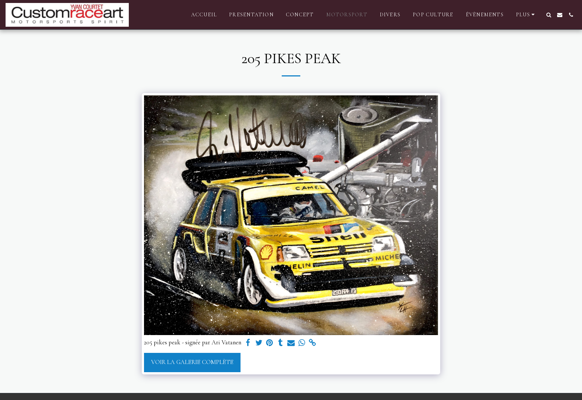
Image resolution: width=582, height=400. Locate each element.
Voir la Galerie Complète (192, 362)
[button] (548, 14)
